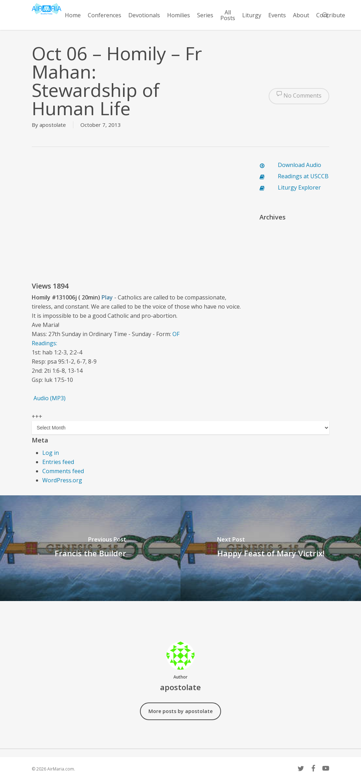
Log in (50, 453)
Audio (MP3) (49, 398)
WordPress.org (62, 480)
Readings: (45, 343)
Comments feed (63, 471)
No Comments (299, 96)
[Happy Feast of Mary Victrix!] (270, 548)
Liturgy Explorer (299, 187)
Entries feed (58, 462)
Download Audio (299, 165)
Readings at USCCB (303, 176)
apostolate (52, 124)
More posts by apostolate (180, 711)
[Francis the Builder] (90, 548)
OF (175, 334)
